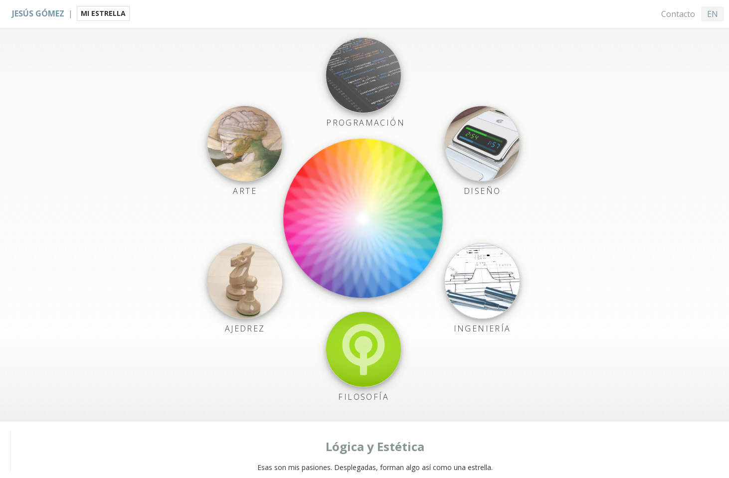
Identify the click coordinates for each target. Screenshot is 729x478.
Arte (245, 190)
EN (712, 13)
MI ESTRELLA (103, 13)
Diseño (482, 190)
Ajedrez (244, 328)
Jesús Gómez (38, 13)
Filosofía (363, 396)
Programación (365, 122)
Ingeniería (482, 328)
